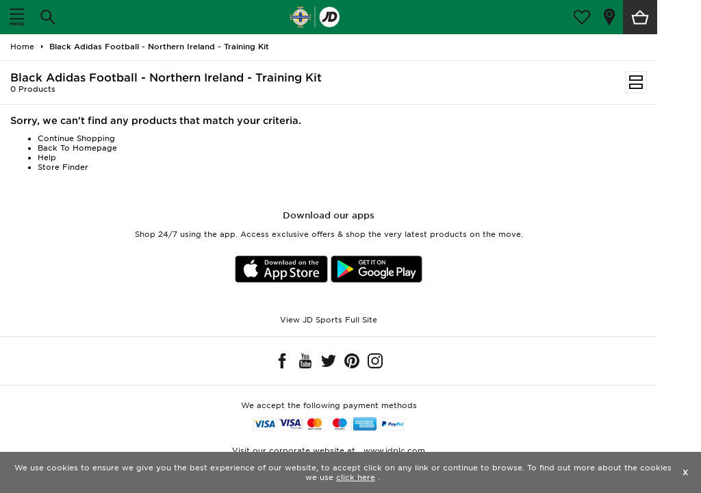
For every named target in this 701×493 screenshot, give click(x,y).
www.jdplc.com (393, 450)
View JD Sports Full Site (328, 320)
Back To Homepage (77, 148)
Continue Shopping (76, 138)
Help (47, 157)
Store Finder (63, 167)
